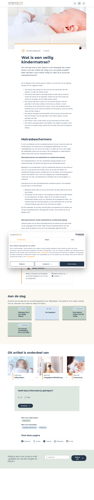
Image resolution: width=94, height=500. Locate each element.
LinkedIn (55, 276)
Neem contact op (58, 274)
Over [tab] (72, 239)
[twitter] (36, 441)
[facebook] (25, 441)
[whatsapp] (58, 441)
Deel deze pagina (30, 435)
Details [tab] (47, 239)
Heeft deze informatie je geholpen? (35, 390)
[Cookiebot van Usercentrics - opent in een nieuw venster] (76, 234)
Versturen (24, 406)
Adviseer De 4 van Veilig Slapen (23, 314)
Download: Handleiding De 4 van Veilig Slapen (24, 330)
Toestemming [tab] (21, 239)
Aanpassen (47, 264)
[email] (69, 441)
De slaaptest (50, 312)
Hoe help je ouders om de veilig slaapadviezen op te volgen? (78, 314)
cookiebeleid (44, 252)
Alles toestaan (72, 264)
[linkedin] (47, 441)
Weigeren (22, 264)
